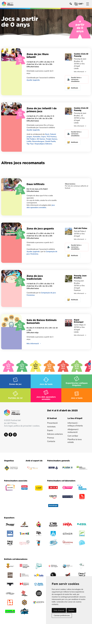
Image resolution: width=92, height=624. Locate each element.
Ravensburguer (38, 141)
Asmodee (36, 136)
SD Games (41, 139)
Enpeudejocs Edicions (43, 144)
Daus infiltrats (35, 184)
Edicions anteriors (55, 434)
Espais (50, 430)
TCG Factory (51, 136)
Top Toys (30, 144)
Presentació (52, 423)
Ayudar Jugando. (33, 130)
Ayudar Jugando (33, 80)
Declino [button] (71, 610)
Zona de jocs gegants (40, 228)
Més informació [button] (34, 343)
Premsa (50, 437)
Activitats (51, 426)
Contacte (51, 441)
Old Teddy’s (31, 139)
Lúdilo (29, 141)
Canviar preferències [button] (62, 615)
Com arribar (73, 436)
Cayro (43, 136)
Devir (47, 134)
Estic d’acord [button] (59, 610)
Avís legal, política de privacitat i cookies (22, 426)
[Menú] (87, 4)
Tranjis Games (51, 139)
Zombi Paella (50, 141)
